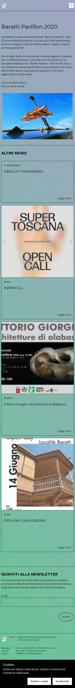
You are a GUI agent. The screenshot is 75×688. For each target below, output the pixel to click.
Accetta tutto (62, 681)
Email (37, 600)
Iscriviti (66, 616)
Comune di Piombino (14, 82)
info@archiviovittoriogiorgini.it (29, 653)
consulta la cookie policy (16, 673)
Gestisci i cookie (39, 681)
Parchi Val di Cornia (12, 86)
